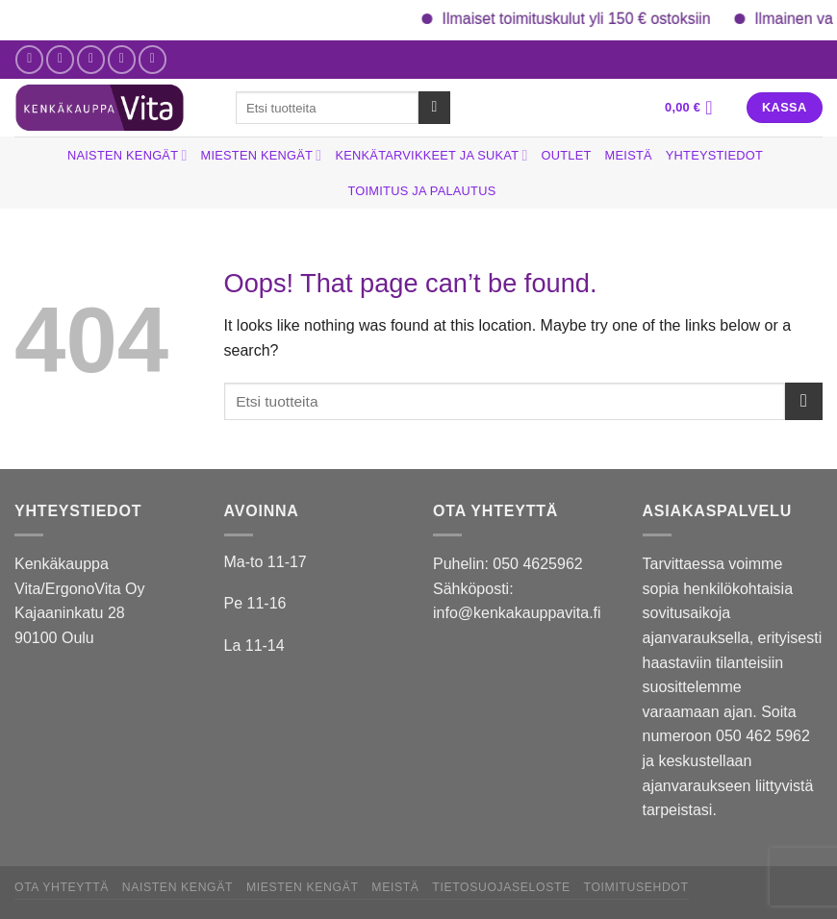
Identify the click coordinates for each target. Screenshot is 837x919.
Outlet (567, 155)
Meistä (628, 155)
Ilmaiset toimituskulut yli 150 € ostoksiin (593, 19)
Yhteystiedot (714, 155)
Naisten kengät (127, 155)
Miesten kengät (261, 155)
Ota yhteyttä (61, 887)
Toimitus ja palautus (422, 191)
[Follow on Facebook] (29, 59)
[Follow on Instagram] (60, 59)
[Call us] (122, 59)
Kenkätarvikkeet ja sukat (431, 155)
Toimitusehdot (636, 887)
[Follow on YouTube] (152, 59)
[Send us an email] (91, 59)
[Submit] (434, 107)
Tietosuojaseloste (501, 887)
